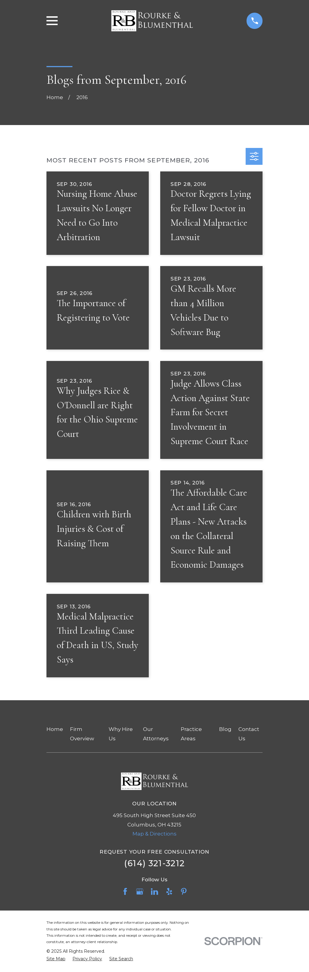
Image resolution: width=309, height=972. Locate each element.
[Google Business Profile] (139, 891)
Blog (225, 729)
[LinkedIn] (154, 891)
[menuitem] (55, 959)
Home (54, 729)
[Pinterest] (183, 891)
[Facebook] (125, 891)
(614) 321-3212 (154, 863)
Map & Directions (154, 834)
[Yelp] (169, 891)
